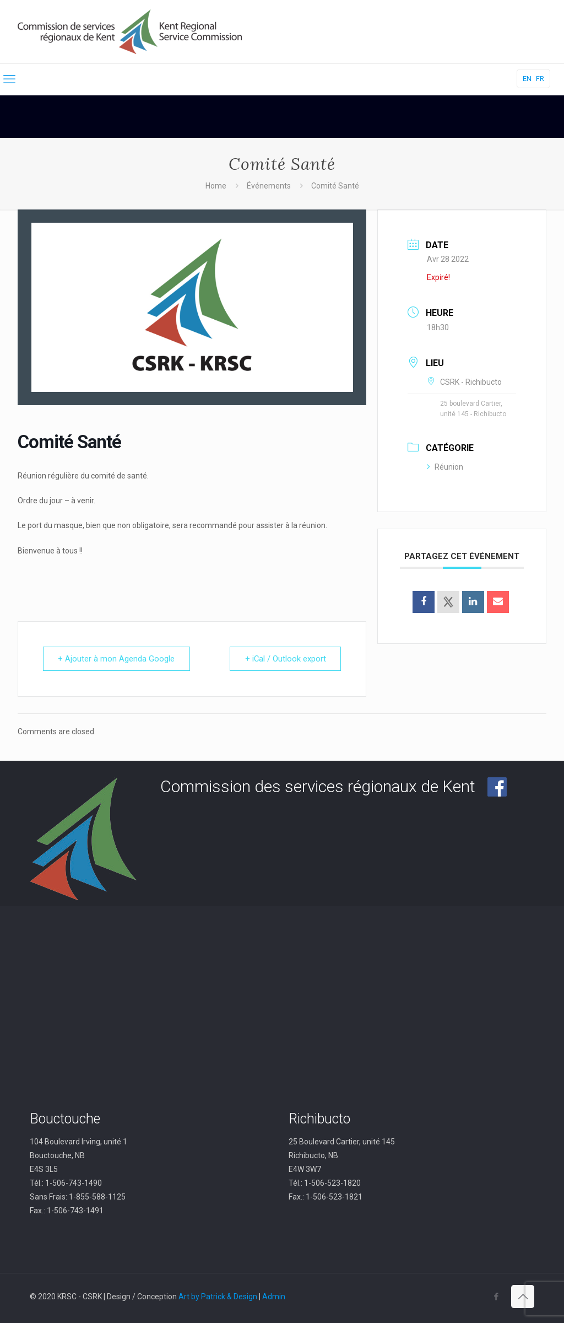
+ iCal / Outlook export (284, 659)
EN (527, 78)
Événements (269, 185)
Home (215, 185)
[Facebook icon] (496, 1297)
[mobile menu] (9, 79)
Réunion (445, 466)
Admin (273, 1296)
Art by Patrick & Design (217, 1296)
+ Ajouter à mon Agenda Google (117, 659)
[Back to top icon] (522, 1296)
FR (540, 78)
